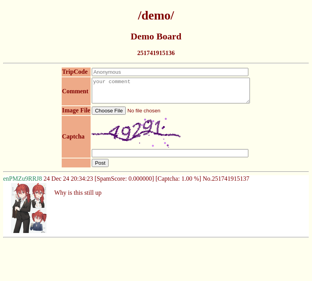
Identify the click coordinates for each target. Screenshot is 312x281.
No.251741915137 (226, 183)
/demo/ (156, 15)
